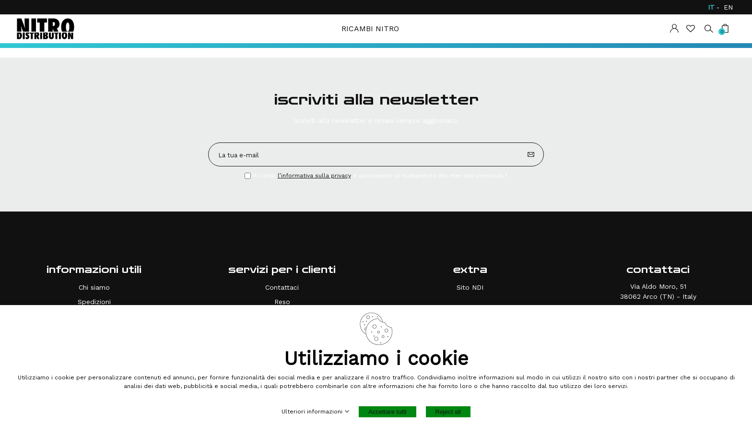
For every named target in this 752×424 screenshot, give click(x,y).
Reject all (448, 411)
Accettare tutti (387, 411)
